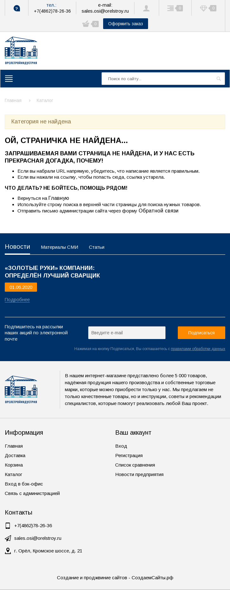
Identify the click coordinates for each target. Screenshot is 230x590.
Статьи (96, 247)
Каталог (13, 474)
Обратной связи (158, 210)
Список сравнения (135, 465)
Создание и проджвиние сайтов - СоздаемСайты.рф (115, 577)
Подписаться (201, 332)
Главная (14, 446)
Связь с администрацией (32, 493)
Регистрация (129, 455)
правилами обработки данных (198, 349)
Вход (121, 446)
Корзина (14, 465)
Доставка (15, 455)
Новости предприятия (139, 474)
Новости (17, 246)
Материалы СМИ (59, 247)
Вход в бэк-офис (24, 483)
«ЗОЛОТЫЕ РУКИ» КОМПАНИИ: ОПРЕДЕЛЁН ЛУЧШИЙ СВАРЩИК (52, 272)
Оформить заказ (125, 23)
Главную (58, 198)
